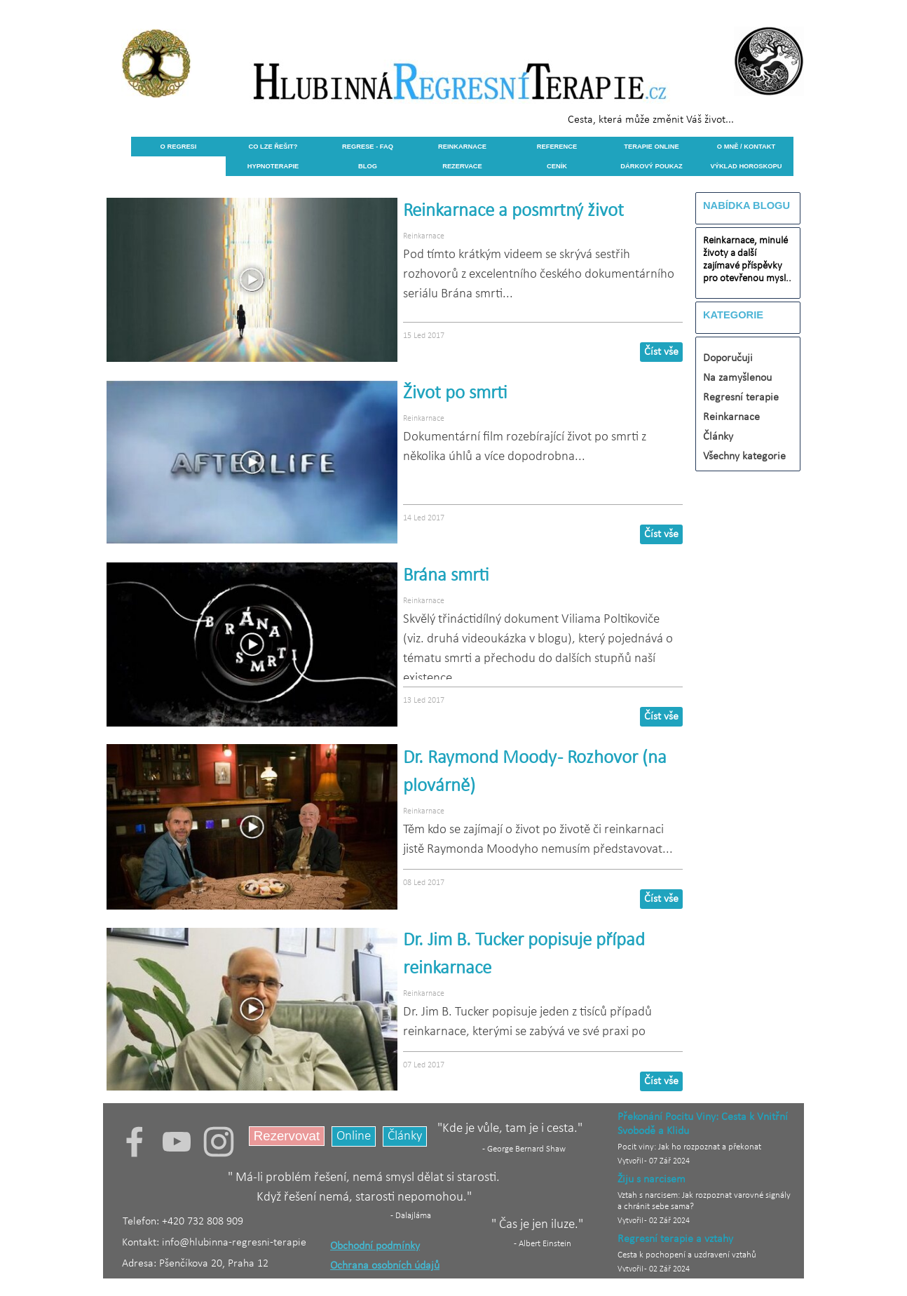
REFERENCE (557, 146)
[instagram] (218, 1141)
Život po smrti (455, 393)
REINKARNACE (462, 146)
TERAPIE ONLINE (651, 146)
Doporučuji (728, 358)
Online (353, 1136)
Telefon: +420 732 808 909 (183, 1221)
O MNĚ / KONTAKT (746, 146)
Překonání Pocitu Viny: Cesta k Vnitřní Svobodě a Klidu (703, 1124)
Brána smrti (446, 576)
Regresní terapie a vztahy (675, 1239)
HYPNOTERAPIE (273, 166)
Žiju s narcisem (652, 1179)
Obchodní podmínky (375, 1246)
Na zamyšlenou (737, 378)
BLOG (367, 166)
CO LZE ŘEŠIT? (273, 146)
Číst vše (661, 352)
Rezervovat (287, 1135)
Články (718, 437)
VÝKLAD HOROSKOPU (746, 166)
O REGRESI (179, 146)
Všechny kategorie (744, 456)
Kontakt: (142, 1242)
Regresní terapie (741, 397)
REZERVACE (462, 166)
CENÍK (557, 166)
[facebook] (134, 1141)
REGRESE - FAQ (367, 146)
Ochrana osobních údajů (384, 1265)
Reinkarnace (423, 236)
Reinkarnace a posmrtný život (513, 211)
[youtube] (176, 1141)
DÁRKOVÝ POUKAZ (651, 166)
